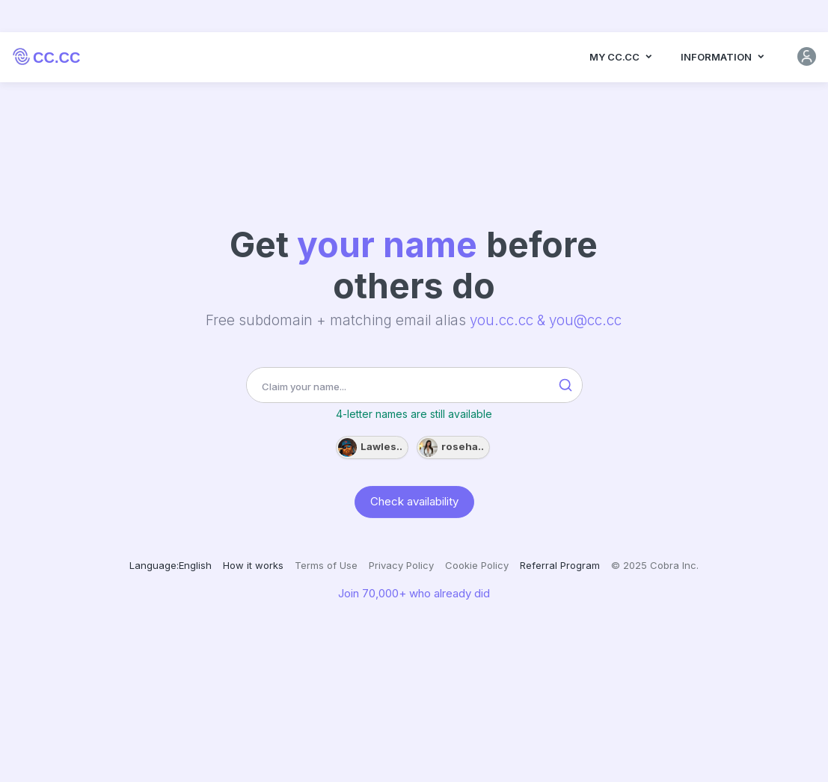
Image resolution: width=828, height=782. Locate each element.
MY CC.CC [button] (621, 58)
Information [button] (723, 58)
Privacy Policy (401, 565)
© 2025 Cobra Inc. (655, 565)
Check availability (414, 501)
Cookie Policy (477, 565)
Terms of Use (326, 565)
